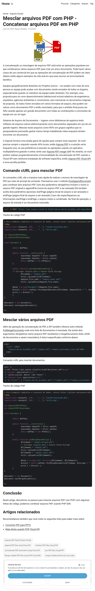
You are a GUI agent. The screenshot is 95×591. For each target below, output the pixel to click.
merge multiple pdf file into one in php (59, 555)
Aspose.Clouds (16, 14)
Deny (67, 582)
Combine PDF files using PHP (46, 545)
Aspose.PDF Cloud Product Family (18, 540)
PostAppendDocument (79, 181)
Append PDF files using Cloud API (18, 545)
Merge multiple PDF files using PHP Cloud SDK (23, 555)
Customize (27, 582)
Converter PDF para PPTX (18, 525)
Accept (47, 576)
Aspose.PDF (62, 144)
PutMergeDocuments (13, 330)
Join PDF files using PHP (54, 550)
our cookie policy (19, 570)
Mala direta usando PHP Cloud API (22, 529)
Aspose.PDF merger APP (59, 151)
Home (6, 3)
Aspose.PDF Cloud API (79, 158)
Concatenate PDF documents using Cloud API (22, 550)
